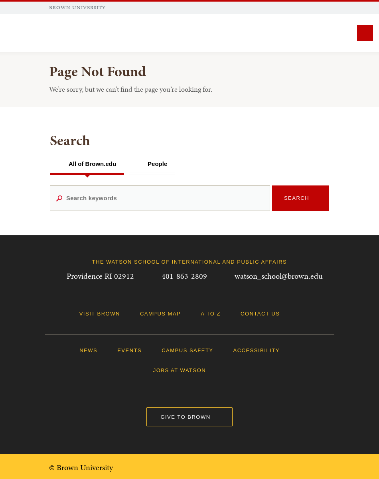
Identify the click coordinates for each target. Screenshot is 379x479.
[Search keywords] (160, 198)
